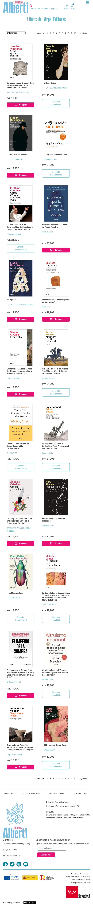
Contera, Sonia (47, 232)
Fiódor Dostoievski (16, 159)
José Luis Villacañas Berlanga (18, 92)
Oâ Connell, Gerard (14, 234)
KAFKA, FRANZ (14, 598)
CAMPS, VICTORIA (49, 605)
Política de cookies (55, 793)
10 (75, 33)
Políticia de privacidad (30, 793)
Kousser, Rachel (48, 378)
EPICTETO (46, 307)
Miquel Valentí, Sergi (14, 755)
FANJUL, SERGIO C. (14, 378)
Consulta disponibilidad (56, 103)
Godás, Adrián (47, 453)
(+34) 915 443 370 (10, 850)
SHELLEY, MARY (48, 526)
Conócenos (8, 793)
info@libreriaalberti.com (12, 855)
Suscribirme (46, 855)
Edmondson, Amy (50, 159)
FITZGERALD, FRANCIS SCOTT (55, 88)
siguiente (83, 33)
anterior (40, 33)
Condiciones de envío (81, 793)
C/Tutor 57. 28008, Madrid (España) (16, 844)
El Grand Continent (14, 682)
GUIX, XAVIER (12, 453)
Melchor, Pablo (47, 680)
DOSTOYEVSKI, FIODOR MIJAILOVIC (20, 304)
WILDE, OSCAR (49, 750)
